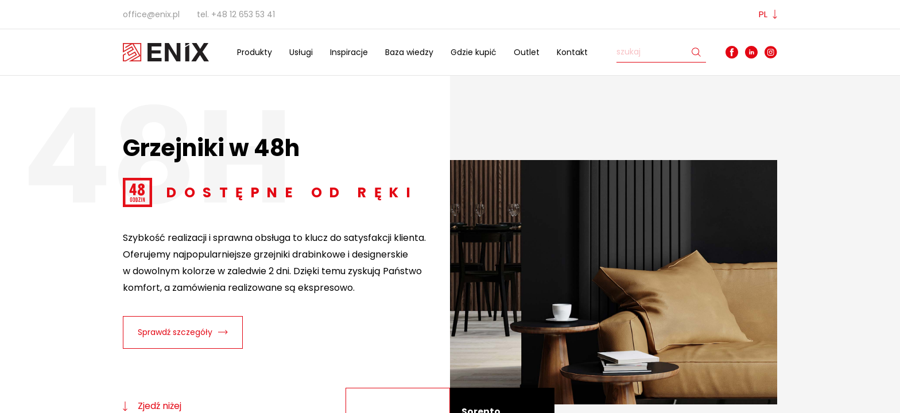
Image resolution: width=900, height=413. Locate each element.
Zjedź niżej (152, 405)
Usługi (301, 52)
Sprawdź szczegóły (183, 332)
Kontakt (572, 52)
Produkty (254, 52)
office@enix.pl (151, 14)
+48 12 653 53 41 (243, 14)
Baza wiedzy (409, 52)
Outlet (527, 52)
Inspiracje (349, 52)
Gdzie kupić (473, 52)
